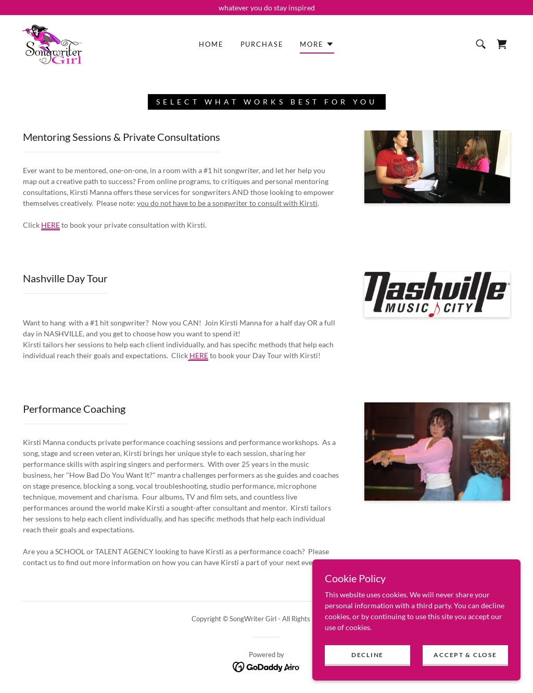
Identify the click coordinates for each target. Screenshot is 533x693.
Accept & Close (465, 676)
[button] (317, 46)
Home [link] (211, 44)
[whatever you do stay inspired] (266, 7)
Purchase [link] (262, 44)
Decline (367, 676)
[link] (52, 43)
